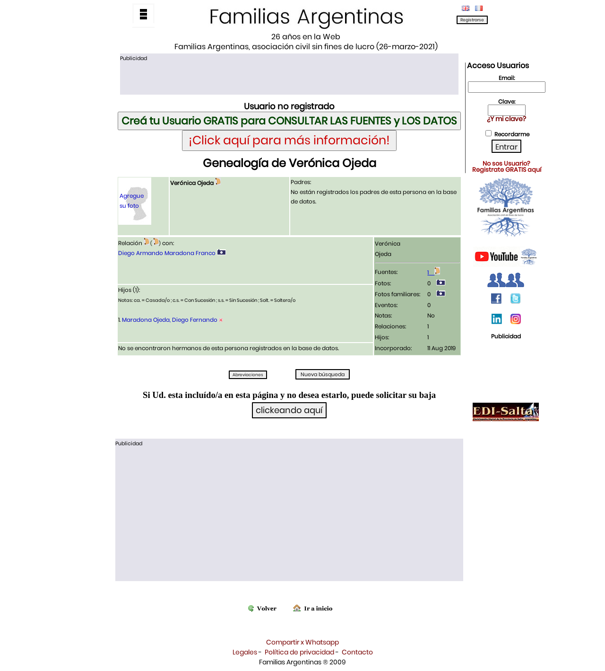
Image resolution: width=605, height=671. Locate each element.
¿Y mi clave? (506, 119)
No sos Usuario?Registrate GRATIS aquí (506, 166)
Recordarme (511, 134)
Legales (245, 652)
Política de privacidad (299, 652)
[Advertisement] (289, 77)
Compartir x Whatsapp (302, 642)
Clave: (506, 101)
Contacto (357, 652)
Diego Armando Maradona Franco (167, 253)
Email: (507, 78)
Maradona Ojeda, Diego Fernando (169, 320)
